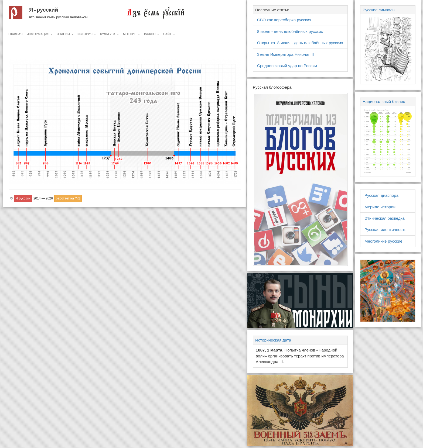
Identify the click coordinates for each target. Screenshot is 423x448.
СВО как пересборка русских (284, 20)
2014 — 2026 (43, 198)
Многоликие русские (383, 241)
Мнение (131, 34)
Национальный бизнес (384, 101)
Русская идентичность (385, 229)
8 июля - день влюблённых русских (290, 31)
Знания (65, 34)
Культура (109, 34)
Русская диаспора (381, 195)
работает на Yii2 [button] (68, 198)
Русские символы (379, 10)
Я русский (43, 10)
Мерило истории (379, 207)
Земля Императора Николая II (285, 54)
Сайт (169, 34)
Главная (15, 34)
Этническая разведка (384, 218)
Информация (40, 34)
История (86, 34)
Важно (151, 34)
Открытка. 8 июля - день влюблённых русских (300, 42)
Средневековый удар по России (287, 65)
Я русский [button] (23, 198)
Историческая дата (273, 340)
